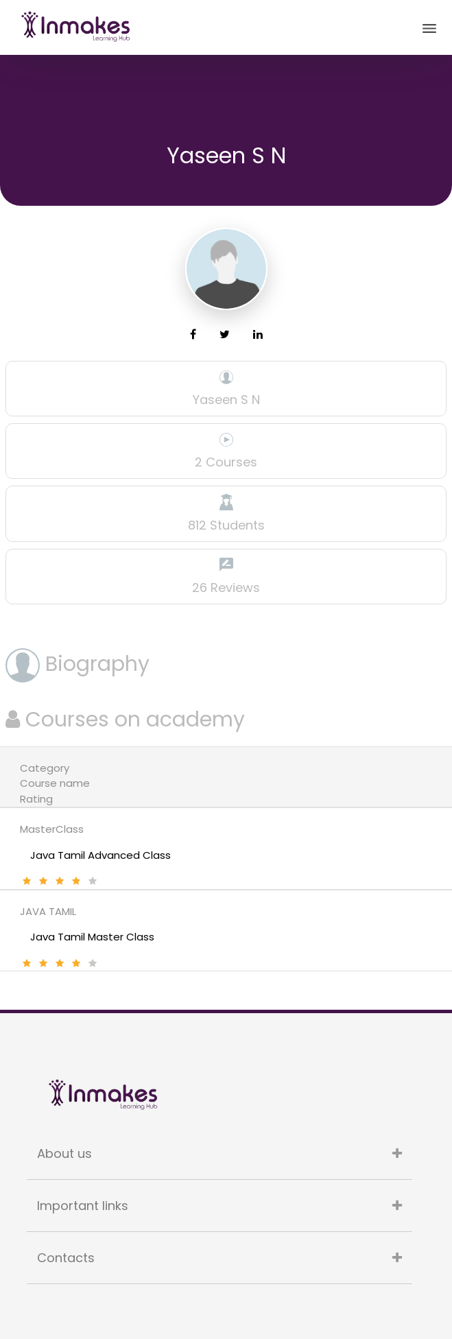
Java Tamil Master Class (92, 936)
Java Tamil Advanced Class (100, 855)
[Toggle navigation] (429, 27)
